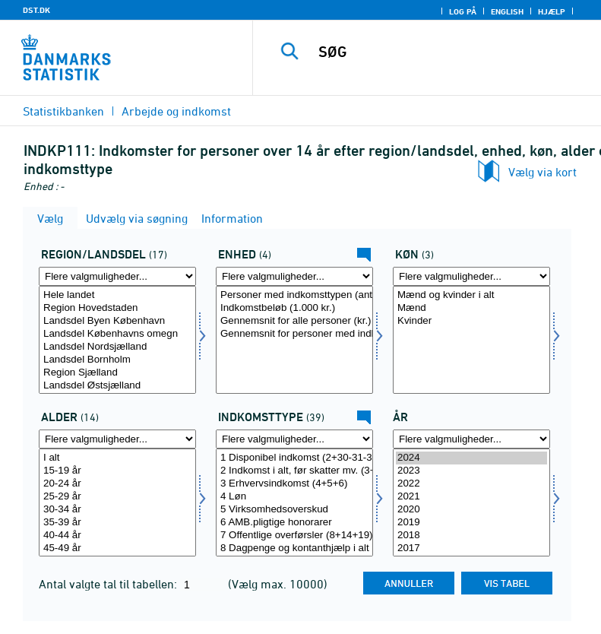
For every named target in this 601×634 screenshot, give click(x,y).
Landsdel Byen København (117, 321)
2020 (471, 509)
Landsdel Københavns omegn (117, 334)
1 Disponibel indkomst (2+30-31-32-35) (294, 458)
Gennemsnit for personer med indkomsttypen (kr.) (294, 334)
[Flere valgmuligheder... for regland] (117, 276)
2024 (471, 458)
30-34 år (117, 509)
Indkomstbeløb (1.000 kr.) (294, 308)
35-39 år (117, 522)
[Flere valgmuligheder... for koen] (471, 276)
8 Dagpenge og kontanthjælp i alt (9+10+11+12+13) (294, 548)
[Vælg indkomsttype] (294, 502)
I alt (117, 458)
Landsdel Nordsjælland (117, 347)
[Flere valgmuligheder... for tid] (471, 439)
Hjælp (551, 11)
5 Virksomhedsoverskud (294, 509)
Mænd (471, 308)
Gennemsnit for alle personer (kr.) (294, 321)
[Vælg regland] (117, 340)
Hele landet (117, 295)
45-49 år (117, 548)
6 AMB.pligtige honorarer (294, 522)
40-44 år (117, 535)
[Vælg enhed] (294, 340)
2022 (471, 483)
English (507, 11)
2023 (471, 470)
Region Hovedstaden (117, 308)
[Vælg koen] (471, 340)
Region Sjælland (117, 372)
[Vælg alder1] (117, 502)
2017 (471, 548)
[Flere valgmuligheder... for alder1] (117, 439)
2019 (471, 522)
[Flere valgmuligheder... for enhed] (294, 276)
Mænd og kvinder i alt (471, 295)
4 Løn (294, 496)
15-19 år (117, 470)
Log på (462, 11)
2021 (471, 496)
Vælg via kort (542, 172)
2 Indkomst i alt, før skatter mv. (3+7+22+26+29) (294, 470)
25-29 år (117, 496)
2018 (471, 535)
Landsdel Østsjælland (117, 385)
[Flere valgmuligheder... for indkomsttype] (294, 439)
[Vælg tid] (471, 502)
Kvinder (471, 321)
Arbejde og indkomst (176, 111)
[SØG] (450, 51)
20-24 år (117, 483)
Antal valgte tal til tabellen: (109, 584)
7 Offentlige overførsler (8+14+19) (294, 535)
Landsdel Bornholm (117, 359)
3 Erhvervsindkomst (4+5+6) (294, 483)
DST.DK (36, 10)
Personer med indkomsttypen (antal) (294, 295)
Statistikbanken (63, 111)
